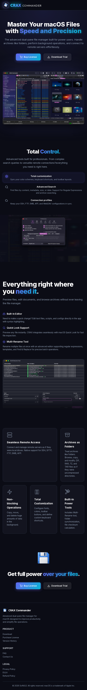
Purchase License (11, 637)
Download (7, 634)
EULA (5, 672)
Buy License (30, 57)
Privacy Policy (9, 669)
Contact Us (8, 657)
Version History (10, 641)
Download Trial (59, 57)
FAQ (4, 653)
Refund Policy (9, 676)
